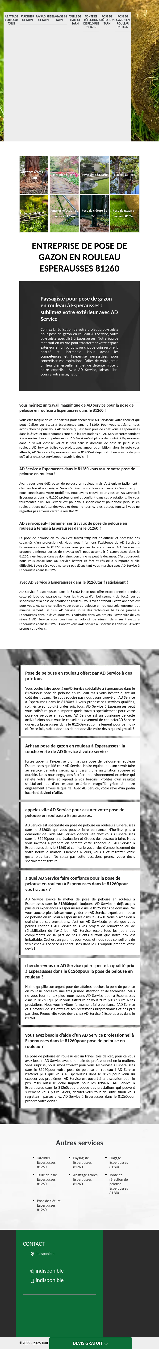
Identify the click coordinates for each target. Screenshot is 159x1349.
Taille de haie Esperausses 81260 (47, 1179)
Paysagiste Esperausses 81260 (82, 1162)
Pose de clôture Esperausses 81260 (49, 1205)
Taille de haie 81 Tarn (75, 20)
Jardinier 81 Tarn (27, 18)
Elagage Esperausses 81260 (118, 1162)
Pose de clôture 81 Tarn (107, 20)
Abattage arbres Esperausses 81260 (85, 1179)
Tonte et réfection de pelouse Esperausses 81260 (118, 1184)
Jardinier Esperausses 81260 (46, 1162)
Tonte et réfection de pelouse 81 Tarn (91, 22)
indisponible (47, 1270)
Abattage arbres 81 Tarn (11, 20)
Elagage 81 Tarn (59, 18)
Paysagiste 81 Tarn (43, 18)
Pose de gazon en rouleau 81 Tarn (123, 22)
